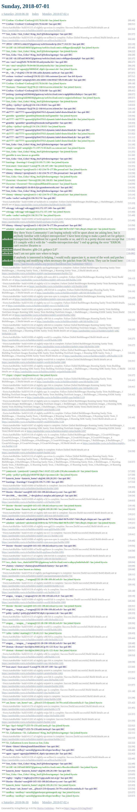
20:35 (131, 618)
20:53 (131, 655)
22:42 (131, 753)
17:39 (131, 474)
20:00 (131, 557)
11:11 (131, 137)
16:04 (131, 229)
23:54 (131, 788)
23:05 (131, 774)
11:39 (131, 155)
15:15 (131, 198)
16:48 (131, 428)
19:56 (131, 545)
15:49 (131, 215)
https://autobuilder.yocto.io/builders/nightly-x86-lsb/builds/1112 (67, 321)
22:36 (131, 746)
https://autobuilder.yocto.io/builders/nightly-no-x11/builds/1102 (38, 305)
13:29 (131, 176)
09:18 (131, 83)
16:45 (131, 405)
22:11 (131, 732)
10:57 (131, 126)
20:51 (131, 650)
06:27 (131, 62)
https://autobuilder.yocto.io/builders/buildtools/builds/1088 (43, 204)
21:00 (131, 666)
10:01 (131, 101)
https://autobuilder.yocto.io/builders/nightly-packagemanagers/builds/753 (37, 273)
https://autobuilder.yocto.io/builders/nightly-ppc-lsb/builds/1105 (32, 663)
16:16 (131, 291)
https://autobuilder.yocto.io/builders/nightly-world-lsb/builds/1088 (34, 362)
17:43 (131, 478)
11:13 (131, 140)
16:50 (131, 440)
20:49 (131, 646)
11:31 (131, 148)
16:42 (131, 394)
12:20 (131, 162)
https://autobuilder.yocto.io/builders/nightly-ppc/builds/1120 (31, 692)
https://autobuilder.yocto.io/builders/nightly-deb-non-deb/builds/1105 (35, 515)
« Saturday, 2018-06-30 (15, 13)
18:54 (131, 495)
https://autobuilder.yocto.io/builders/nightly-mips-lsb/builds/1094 (68, 346)
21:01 (131, 671)
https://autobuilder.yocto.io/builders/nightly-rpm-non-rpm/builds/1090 (35, 542)
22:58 (131, 767)
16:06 (130, 239)
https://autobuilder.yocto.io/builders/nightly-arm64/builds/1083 (32, 673)
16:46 (131, 417)
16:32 (131, 368)
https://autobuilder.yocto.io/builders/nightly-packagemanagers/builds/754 (37, 575)
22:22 (131, 742)
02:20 (131, 39)
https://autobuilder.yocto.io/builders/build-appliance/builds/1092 (33, 221)
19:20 (131, 509)
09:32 (131, 87)
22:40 (131, 750)
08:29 (131, 79)
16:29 (131, 353)
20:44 (131, 638)
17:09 (131, 471)
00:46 (131, 20)
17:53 (131, 482)
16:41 (131, 380)
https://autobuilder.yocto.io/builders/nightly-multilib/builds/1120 (33, 421)
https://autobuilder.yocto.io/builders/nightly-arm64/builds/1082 (45, 315)
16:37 (131, 375)
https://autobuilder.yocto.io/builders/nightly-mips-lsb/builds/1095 (33, 715)
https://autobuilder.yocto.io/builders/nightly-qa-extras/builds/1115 (33, 30)
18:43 (131, 487)
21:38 (131, 697)
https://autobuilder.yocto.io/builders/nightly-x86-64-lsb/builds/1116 (69, 292)
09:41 (131, 90)
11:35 (131, 151)
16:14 (131, 284)
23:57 (131, 792)
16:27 (131, 338)
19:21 (131, 514)
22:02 (131, 725)
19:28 (131, 527)
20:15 (131, 579)
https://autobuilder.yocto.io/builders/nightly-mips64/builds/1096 (32, 686)
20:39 (131, 628)
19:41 (131, 534)
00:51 (131, 24)
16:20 (131, 297)
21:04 (131, 678)
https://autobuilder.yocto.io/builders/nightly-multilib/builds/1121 (33, 585)
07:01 (131, 69)
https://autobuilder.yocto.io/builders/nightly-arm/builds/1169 (31, 409)
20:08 (131, 565)
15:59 (131, 225)
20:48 (131, 643)
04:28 (131, 54)
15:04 (131, 191)
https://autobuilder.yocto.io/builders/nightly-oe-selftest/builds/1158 (34, 760)
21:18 (131, 691)
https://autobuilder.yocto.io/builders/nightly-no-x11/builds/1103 (32, 535)
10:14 (131, 108)
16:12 (130, 260)
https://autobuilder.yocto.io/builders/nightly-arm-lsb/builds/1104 (67, 381)
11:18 (131, 144)
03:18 (131, 44)
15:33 (131, 203)
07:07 (131, 72)
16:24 (131, 304)
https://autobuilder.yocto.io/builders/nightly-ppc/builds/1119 (56, 397)
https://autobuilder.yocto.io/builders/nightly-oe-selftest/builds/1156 (34, 40)
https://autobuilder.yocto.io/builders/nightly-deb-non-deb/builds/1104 (48, 279)
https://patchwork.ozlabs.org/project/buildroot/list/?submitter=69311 (53, 263)
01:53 (131, 29)
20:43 (131, 633)
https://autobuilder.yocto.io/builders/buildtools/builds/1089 (30, 488)
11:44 (131, 158)
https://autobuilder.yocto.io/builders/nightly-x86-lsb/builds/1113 (32, 619)
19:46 (131, 540)
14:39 (131, 187)
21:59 (131, 720)
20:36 (131, 623)
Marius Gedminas (45, 808)
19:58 (131, 550)
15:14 (131, 194)
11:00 (131, 130)
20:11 (131, 574)
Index (35, 13)
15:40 (131, 208)
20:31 (131, 606)
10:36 (131, 115)
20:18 (131, 590)
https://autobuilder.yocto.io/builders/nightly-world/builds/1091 (32, 629)
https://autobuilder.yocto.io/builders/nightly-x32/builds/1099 (31, 502)
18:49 (131, 492)
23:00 (131, 770)
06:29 (131, 65)
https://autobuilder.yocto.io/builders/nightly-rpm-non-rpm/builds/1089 (48, 299)
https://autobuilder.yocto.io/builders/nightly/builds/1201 (29, 452)
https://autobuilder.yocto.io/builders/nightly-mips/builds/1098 (31, 699)
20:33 (131, 613)
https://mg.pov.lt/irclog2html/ (78, 808)
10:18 (131, 112)
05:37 (131, 58)
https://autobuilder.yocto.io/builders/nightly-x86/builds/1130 (93, 355)
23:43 (131, 785)
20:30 (131, 601)
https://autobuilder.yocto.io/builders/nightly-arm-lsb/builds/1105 (33, 679)
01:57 (131, 34)
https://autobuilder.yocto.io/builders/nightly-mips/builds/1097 (56, 431)
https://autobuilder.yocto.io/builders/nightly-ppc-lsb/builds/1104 (67, 388)
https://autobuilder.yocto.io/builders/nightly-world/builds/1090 (32, 340)
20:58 (131, 661)
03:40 (131, 47)
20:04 (131, 562)
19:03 (131, 500)
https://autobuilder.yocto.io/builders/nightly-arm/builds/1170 (31, 709)
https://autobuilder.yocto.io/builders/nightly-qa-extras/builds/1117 (33, 739)
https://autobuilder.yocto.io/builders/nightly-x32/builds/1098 (58, 286)
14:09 (131, 180)
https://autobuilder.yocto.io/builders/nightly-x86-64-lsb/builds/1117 (34, 558)
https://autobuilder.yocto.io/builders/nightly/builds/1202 (29, 722)
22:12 (131, 737)
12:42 (131, 169)
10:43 (131, 122)
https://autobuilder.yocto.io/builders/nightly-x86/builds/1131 (31, 656)
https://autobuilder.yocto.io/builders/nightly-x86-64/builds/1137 (32, 639)
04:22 (131, 51)
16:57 (131, 461)
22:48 (131, 763)
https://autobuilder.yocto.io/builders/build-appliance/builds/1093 (33, 552)
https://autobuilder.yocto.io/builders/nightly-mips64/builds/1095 (45, 371)
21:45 (131, 707)
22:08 (131, 729)
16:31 (131, 360)
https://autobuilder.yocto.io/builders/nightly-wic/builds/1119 (31, 592)
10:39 (131, 119)
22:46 (131, 758)
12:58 (131, 173)
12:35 (131, 165)
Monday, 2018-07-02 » (55, 13)
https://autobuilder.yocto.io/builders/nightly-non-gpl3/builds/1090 (33, 529)
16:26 (131, 320)
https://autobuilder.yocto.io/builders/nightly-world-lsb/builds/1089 (34, 602)
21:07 (131, 684)
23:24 (131, 781)
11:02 (131, 133)
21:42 (131, 702)
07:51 (131, 76)
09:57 (131, 94)
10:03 (131, 105)
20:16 (131, 584)
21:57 (131, 714)
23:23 (131, 778)
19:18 (131, 505)
